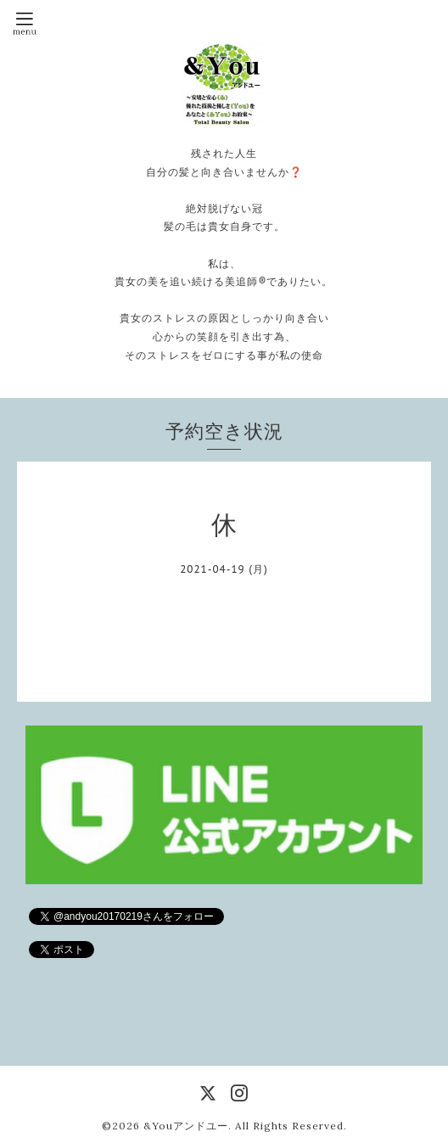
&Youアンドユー (185, 1125)
